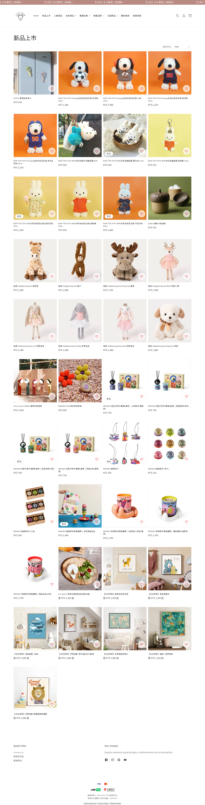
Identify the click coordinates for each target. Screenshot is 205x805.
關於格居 (125, 15)
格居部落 (137, 15)
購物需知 (18, 760)
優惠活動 (84, 15)
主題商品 (111, 15)
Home (36, 15)
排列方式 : (167, 46)
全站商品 (70, 15)
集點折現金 (19, 756)
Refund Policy (115, 803)
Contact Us (19, 752)
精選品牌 (98, 15)
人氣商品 (58, 15)
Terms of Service (90, 803)
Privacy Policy (103, 803)
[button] (177, 16)
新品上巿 (46, 15)
